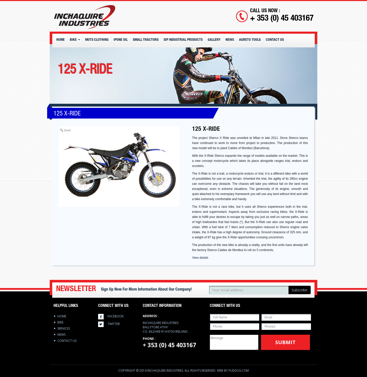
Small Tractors (146, 40)
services (63, 328)
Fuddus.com (239, 370)
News (230, 40)
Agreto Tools (250, 40)
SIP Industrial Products (183, 40)
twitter (114, 324)
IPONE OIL (121, 40)
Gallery (214, 40)
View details (200, 257)
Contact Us (275, 40)
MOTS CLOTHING (97, 40)
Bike (75, 40)
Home (60, 40)
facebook (116, 316)
